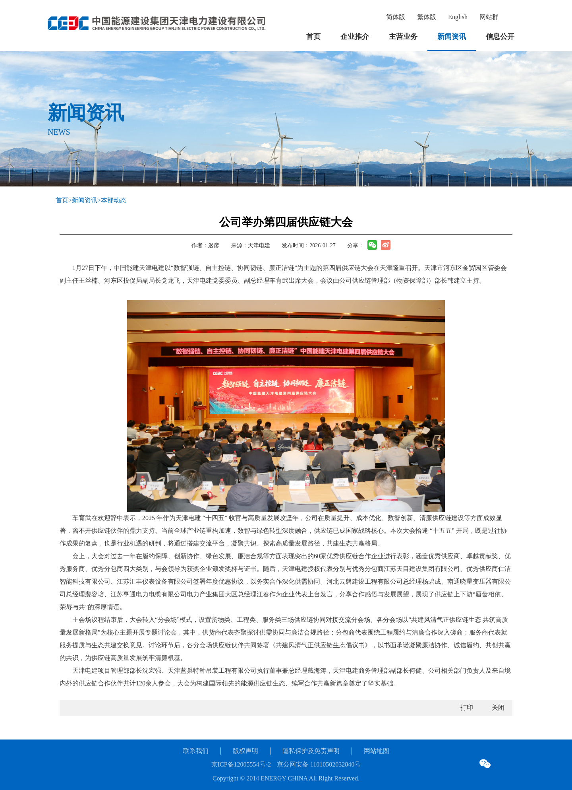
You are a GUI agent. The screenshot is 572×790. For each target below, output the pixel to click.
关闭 (498, 707)
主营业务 (403, 37)
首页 (313, 37)
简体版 (395, 17)
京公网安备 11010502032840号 (319, 764)
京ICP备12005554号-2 (241, 764)
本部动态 (113, 200)
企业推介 (354, 37)
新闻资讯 (451, 37)
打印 (466, 707)
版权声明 (245, 750)
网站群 (489, 17)
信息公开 (500, 37)
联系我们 (196, 750)
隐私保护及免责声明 (311, 750)
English (458, 17)
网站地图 (376, 750)
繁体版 (426, 17)
